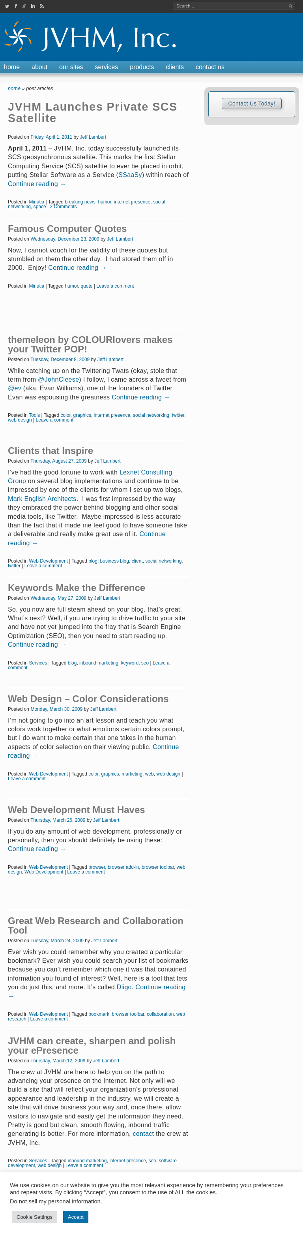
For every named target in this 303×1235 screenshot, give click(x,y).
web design (20, 420)
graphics (82, 415)
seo (145, 663)
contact (143, 1133)
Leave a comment (115, 286)
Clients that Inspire (50, 450)
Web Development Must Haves (76, 809)
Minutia (36, 202)
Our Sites (71, 67)
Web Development (48, 561)
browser (96, 867)
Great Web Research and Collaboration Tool (95, 925)
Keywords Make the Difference (76, 587)
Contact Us (210, 67)
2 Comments (63, 206)
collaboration (160, 1014)
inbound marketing (98, 663)
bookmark (98, 1014)
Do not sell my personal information (55, 1201)
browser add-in (123, 867)
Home (12, 67)
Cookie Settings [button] (34, 1217)
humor (104, 202)
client (137, 561)
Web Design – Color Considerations (88, 698)
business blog (114, 561)
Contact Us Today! (251, 103)
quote (86, 286)
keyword (129, 663)
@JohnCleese (58, 379)
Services (106, 67)
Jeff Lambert (93, 137)
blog (92, 561)
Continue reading (37, 184)
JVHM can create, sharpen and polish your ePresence (92, 1045)
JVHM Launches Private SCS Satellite (93, 112)
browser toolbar (158, 867)
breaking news (80, 202)
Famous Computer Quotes (67, 228)
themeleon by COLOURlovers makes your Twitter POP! (90, 344)
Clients (175, 67)
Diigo (124, 987)
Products (142, 67)
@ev (14, 388)
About (39, 67)
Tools (34, 415)
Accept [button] (76, 1217)
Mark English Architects (42, 498)
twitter (178, 415)
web (149, 774)
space (40, 206)
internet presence (132, 202)
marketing (132, 774)
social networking (151, 415)
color (66, 415)
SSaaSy (130, 174)
